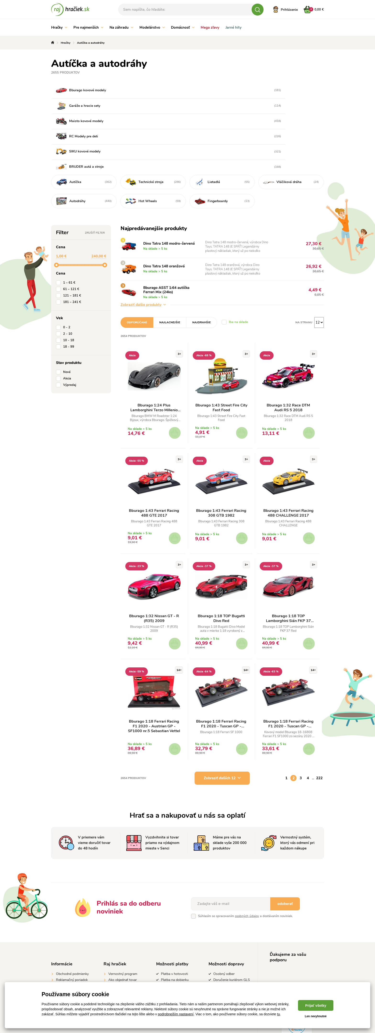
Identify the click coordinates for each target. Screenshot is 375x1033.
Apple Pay (168, 958)
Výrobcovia (116, 934)
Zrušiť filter (95, 179)
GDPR (60, 940)
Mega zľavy (210, 27)
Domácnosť (182, 27)
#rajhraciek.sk (297, 950)
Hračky (59, 27)
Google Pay (169, 952)
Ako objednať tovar (122, 928)
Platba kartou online (176, 946)
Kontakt (114, 940)
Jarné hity (234, 27)
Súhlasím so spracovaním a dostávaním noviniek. (245, 864)
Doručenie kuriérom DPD (231, 951)
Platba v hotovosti (174, 922)
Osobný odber (224, 922)
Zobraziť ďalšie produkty (143, 251)
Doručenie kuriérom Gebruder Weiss (228, 936)
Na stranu (303, 269)
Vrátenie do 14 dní (69, 934)
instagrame (297, 959)
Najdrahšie (201, 269)
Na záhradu (121, 27)
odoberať (285, 852)
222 (319, 726)
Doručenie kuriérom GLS (231, 928)
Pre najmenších (88, 27)
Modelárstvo (152, 27)
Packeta (219, 957)
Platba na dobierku (175, 928)
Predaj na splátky (173, 934)
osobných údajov (247, 864)
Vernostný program (122, 922)
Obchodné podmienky (72, 922)
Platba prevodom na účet (179, 940)
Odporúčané (137, 269)
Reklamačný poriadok (72, 928)
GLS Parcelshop (225, 945)
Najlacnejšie (169, 269)
